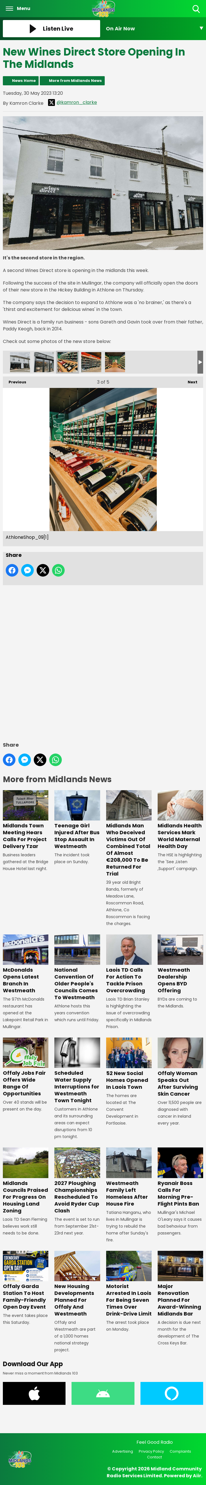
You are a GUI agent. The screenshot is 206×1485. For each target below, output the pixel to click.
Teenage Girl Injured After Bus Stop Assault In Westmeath (77, 820)
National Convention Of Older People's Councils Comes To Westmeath (77, 967)
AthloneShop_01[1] (20, 362)
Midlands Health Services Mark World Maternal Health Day (180, 820)
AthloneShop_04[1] (44, 362)
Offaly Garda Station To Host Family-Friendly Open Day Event (25, 1280)
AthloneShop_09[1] (68, 362)
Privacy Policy (151, 1451)
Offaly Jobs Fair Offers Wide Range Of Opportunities (25, 1067)
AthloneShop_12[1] (91, 362)
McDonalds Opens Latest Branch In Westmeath (25, 964)
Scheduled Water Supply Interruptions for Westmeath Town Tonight (77, 1071)
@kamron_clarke (72, 102)
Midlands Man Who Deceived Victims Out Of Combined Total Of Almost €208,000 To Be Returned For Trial (129, 833)
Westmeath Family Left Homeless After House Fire (129, 1177)
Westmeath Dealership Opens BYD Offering (180, 964)
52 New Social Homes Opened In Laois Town (129, 1064)
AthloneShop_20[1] (115, 362)
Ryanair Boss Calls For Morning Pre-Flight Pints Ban (180, 1177)
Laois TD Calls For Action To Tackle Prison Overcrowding (129, 964)
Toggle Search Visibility (196, 9)
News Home (24, 80)
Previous (14, 380)
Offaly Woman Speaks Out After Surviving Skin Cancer (180, 1067)
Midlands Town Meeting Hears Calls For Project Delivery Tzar (25, 820)
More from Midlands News (75, 80)
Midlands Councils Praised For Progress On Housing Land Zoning (25, 1181)
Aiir (197, 1475)
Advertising (122, 1451)
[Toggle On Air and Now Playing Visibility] (154, 28)
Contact (154, 1457)
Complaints (180, 1451)
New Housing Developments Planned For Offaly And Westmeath (77, 1284)
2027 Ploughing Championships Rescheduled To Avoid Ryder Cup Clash (77, 1181)
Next (189, 380)
